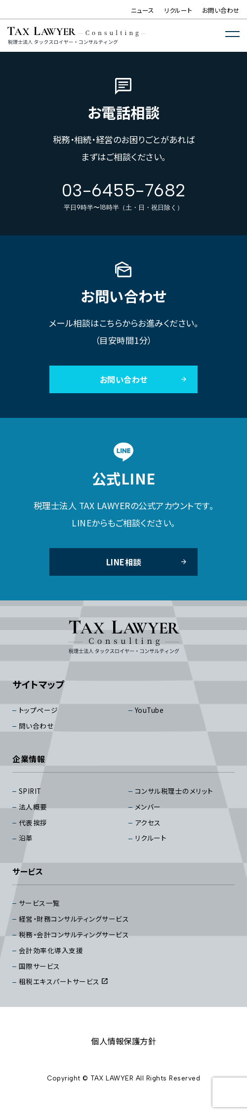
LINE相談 (146, 563)
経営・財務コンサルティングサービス (78, 926)
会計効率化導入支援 (53, 958)
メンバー (149, 811)
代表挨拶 (34, 827)
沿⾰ (26, 843)
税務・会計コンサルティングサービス (78, 942)
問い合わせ (37, 729)
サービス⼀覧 (41, 909)
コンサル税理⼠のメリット (176, 794)
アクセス (149, 827)
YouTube (150, 712)
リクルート (178, 10)
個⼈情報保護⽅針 (123, 1050)
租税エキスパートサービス (67, 991)
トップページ (40, 712)
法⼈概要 (34, 811)
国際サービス (41, 974)
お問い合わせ (221, 10)
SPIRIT (31, 794)
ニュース (142, 10)
